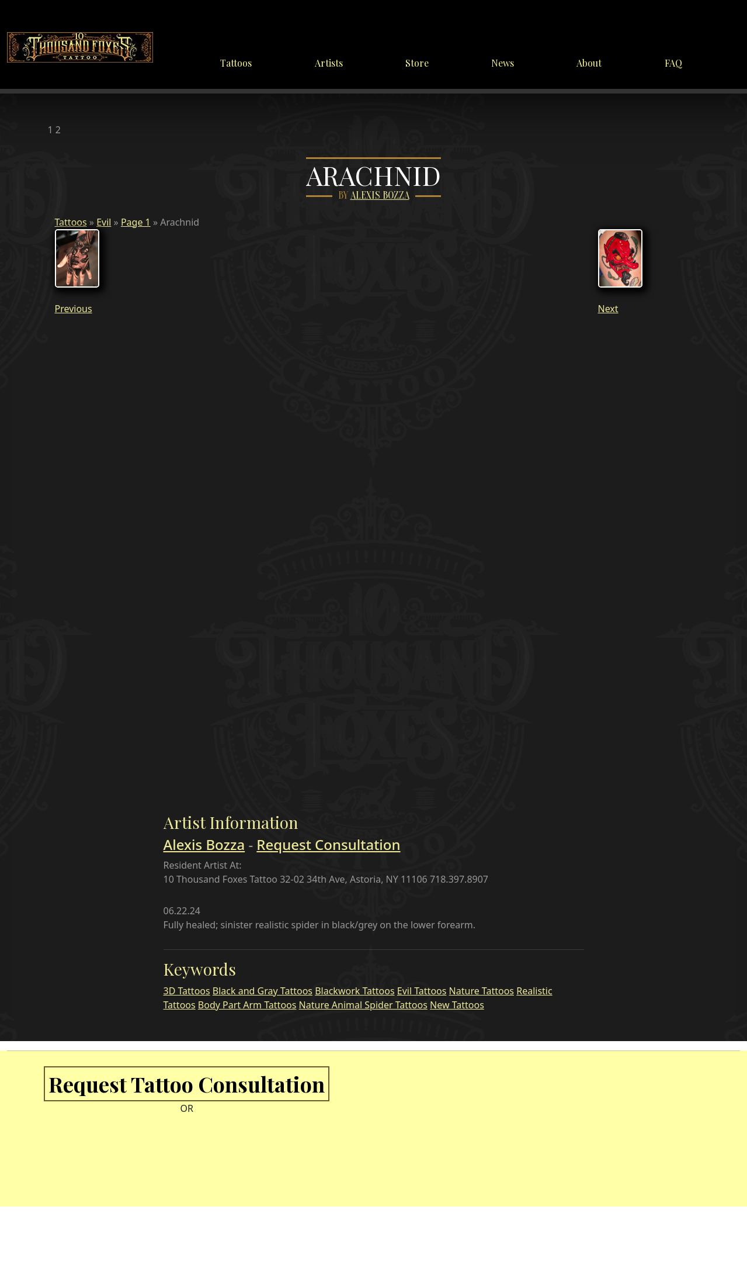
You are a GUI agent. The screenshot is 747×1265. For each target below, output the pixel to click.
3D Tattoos (187, 990)
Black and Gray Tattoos (262, 990)
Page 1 (136, 222)
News (502, 63)
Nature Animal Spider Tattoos (363, 1004)
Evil (103, 222)
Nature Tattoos (481, 990)
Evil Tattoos (422, 990)
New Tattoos (457, 1004)
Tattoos (236, 63)
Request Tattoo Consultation (186, 1084)
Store (417, 63)
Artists (329, 63)
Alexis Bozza (379, 195)
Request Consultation (328, 844)
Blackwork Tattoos (354, 990)
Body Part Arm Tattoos (247, 1004)
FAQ (673, 63)
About (589, 63)
